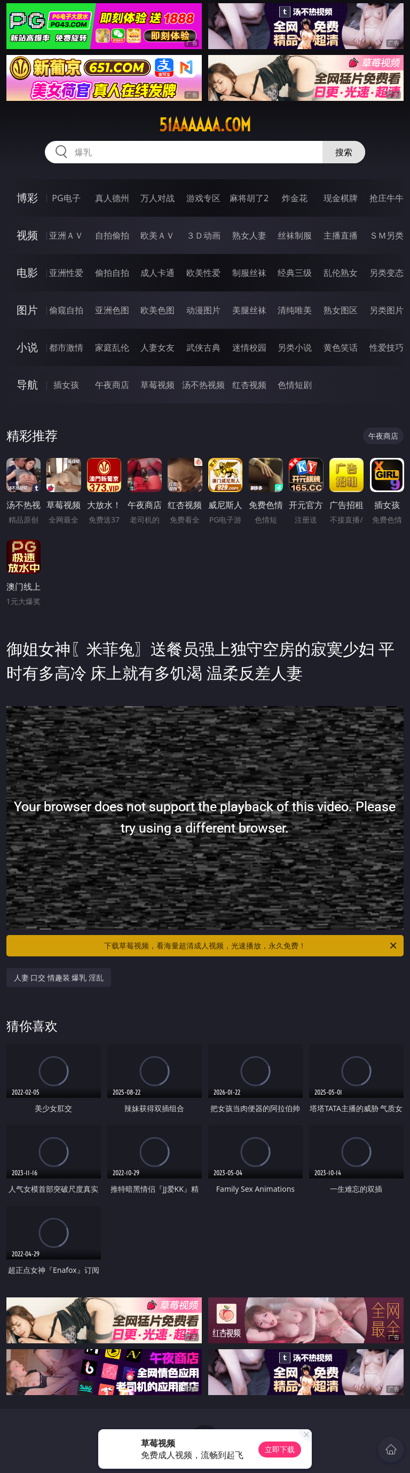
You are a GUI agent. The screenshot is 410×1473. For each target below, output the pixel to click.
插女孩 (66, 385)
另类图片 (386, 310)
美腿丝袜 (249, 310)
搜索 (343, 152)
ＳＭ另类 (386, 235)
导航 (27, 384)
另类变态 (386, 273)
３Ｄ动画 (203, 235)
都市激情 (66, 347)
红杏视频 (249, 385)
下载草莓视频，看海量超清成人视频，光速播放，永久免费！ (251, 945)
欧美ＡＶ (157, 235)
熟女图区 (341, 310)
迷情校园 (249, 347)
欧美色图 (157, 310)
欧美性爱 (203, 273)
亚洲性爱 (66, 273)
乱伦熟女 (341, 273)
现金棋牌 (341, 198)
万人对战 (157, 198)
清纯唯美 (295, 310)
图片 (27, 310)
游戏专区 (203, 198)
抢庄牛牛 (386, 198)
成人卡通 (157, 273)
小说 (27, 347)
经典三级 (295, 273)
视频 (27, 235)
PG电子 (66, 198)
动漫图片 (203, 310)
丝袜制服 (295, 235)
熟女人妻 (249, 235)
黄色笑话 (341, 347)
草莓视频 (157, 385)
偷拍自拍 (112, 273)
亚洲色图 (112, 310)
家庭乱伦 (112, 347)
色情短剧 (295, 385)
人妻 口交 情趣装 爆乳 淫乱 (59, 977)
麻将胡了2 (249, 198)
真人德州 (112, 198)
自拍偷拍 (112, 235)
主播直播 (341, 235)
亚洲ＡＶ (66, 235)
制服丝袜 (249, 273)
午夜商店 (112, 385)
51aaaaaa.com (205, 125)
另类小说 (295, 347)
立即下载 (280, 1449)
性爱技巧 (386, 347)
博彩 (27, 198)
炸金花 (295, 198)
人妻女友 (157, 347)
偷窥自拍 (66, 310)
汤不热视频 (203, 385)
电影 (27, 272)
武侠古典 (203, 347)
